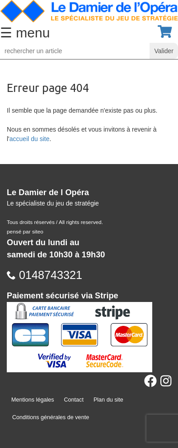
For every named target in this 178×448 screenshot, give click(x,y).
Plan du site (108, 400)
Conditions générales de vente (50, 417)
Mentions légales (32, 400)
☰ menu (25, 32)
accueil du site (29, 138)
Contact (74, 400)
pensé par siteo (25, 232)
